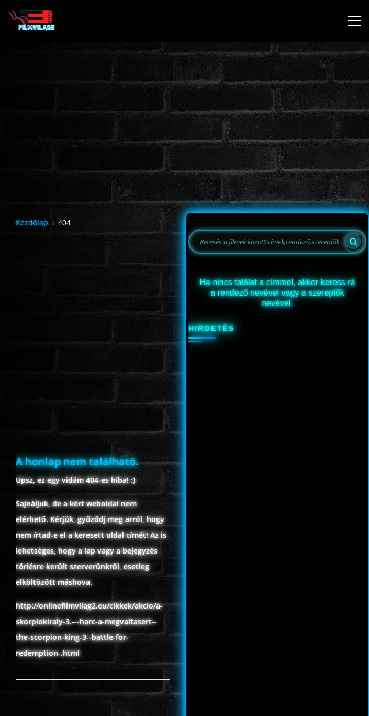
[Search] (353, 228)
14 (258, 512)
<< (202, 402)
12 (218, 512)
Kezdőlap (32, 209)
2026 (256, 424)
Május (257, 402)
